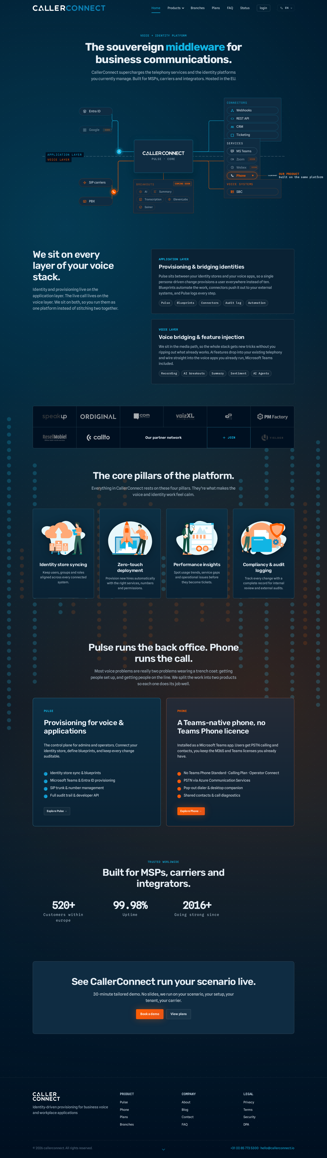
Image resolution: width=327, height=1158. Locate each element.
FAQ (230, 8)
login (263, 8)
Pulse (124, 1102)
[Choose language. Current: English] (285, 8)
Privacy (248, 1102)
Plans (216, 8)
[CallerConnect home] (69, 8)
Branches (198, 8)
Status (245, 8)
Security (249, 1117)
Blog (185, 1109)
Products (174, 8)
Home (155, 8)
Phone (124, 1109)
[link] (277, 1148)
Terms (248, 1109)
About (186, 1102)
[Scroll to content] (163, 1148)
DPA (246, 1124)
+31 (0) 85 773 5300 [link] (244, 1148)
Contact (187, 1117)
